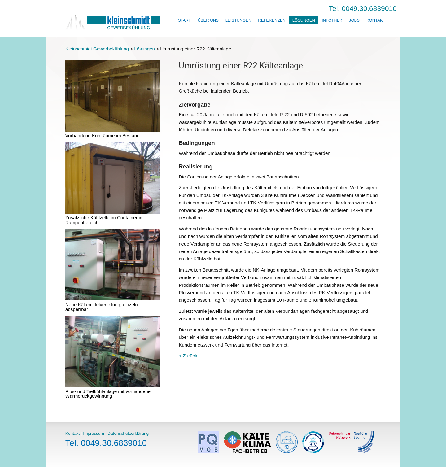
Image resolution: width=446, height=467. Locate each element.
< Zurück (188, 355)
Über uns (208, 20)
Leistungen (238, 20)
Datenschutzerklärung (128, 433)
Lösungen (303, 20)
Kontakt (375, 20)
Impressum (93, 433)
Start (184, 20)
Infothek (332, 20)
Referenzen (272, 20)
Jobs (354, 20)
